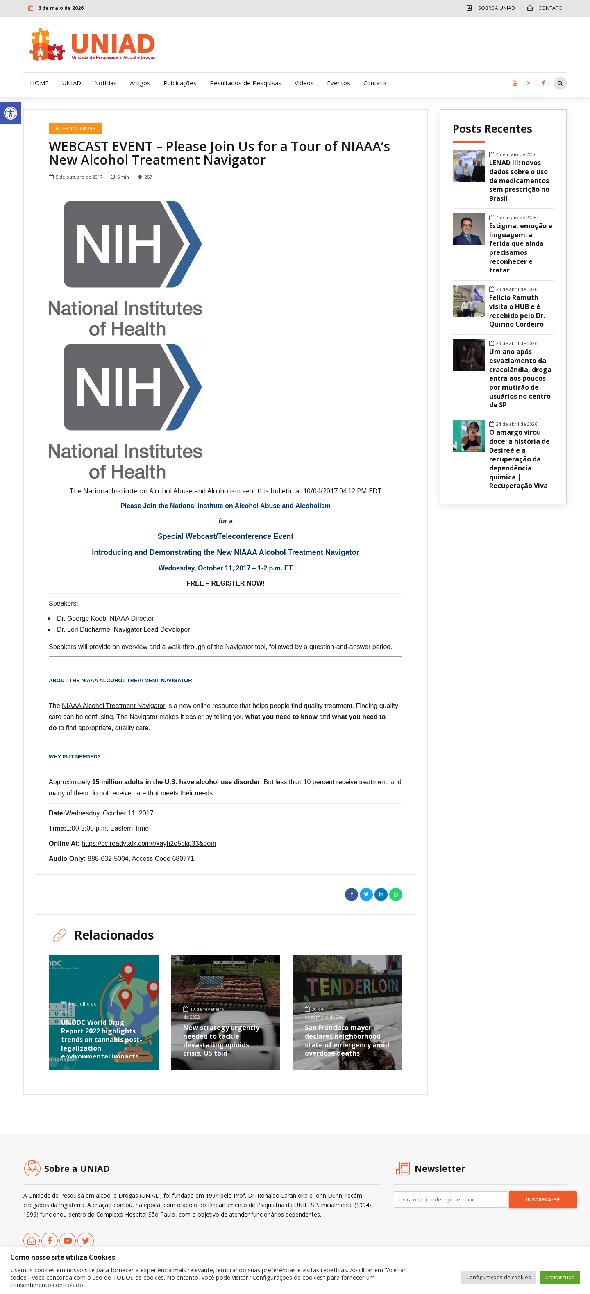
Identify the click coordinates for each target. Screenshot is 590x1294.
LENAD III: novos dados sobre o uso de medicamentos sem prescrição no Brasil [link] (519, 181)
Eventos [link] (338, 83)
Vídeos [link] (304, 83)
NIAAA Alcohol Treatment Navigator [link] (114, 705)
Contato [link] (374, 83)
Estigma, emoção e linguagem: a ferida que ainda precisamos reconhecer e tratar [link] (520, 248)
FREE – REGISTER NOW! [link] (225, 583)
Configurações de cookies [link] (498, 1277)
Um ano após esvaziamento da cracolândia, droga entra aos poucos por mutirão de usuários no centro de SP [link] (520, 378)
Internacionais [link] (74, 128)
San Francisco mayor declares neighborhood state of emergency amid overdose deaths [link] (347, 1040)
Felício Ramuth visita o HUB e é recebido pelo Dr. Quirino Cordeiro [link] (517, 311)
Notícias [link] (105, 83)
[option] (225, 268)
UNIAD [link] (71, 83)
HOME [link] (39, 83)
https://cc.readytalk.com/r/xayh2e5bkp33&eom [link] (149, 843)
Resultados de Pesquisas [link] (245, 83)
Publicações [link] (180, 83)
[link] (10, 113)
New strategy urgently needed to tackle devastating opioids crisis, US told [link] (221, 1040)
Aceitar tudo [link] (560, 1277)
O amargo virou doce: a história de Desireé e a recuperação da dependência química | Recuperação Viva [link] (519, 459)
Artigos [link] (140, 83)
